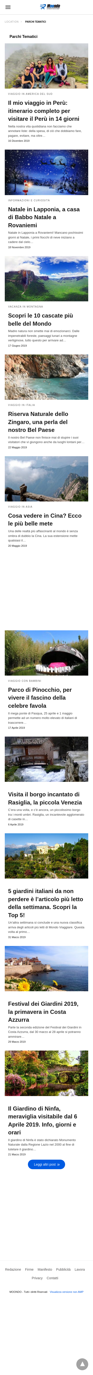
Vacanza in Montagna (25, 306)
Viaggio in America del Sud (30, 94)
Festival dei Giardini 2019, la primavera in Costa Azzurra (43, 1012)
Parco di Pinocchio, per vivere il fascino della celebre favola (40, 698)
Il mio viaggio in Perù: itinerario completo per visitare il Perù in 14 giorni (43, 111)
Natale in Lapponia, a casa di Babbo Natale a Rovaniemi (44, 217)
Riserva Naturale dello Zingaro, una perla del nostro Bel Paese (38, 422)
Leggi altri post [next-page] (45, 1164)
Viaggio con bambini (24, 681)
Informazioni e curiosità (29, 200)
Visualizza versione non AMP (67, 1291)
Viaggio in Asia (20, 507)
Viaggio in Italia (21, 405)
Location (12, 21)
